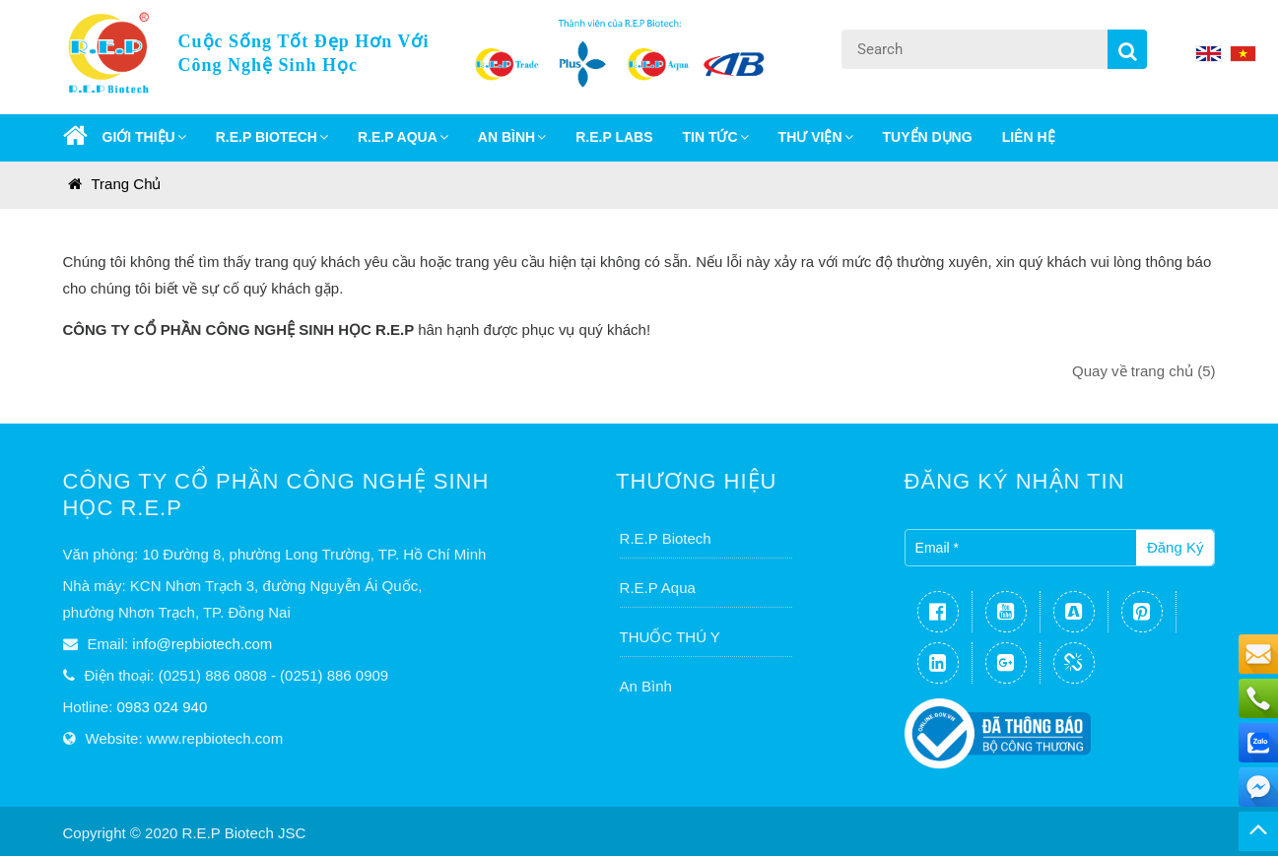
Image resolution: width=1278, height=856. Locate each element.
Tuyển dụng (928, 137)
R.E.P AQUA (403, 137)
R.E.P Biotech (665, 538)
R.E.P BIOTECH (272, 137)
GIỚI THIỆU (144, 137)
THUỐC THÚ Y (670, 636)
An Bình (646, 686)
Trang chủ (115, 183)
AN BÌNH (512, 137)
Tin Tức (716, 137)
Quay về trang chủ (1143, 370)
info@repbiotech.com (202, 643)
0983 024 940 (162, 706)
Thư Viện (815, 137)
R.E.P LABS (613, 137)
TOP (1258, 831)
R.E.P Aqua (658, 587)
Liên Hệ (1028, 137)
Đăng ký (1175, 547)
